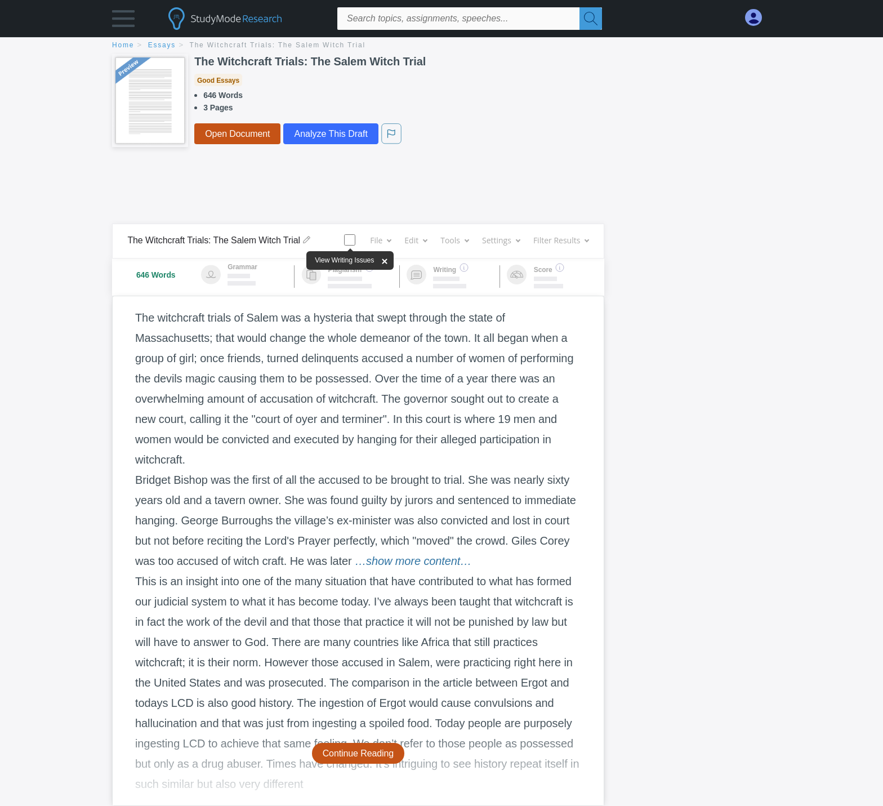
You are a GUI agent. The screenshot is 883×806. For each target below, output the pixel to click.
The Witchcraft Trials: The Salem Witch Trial (277, 45)
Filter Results (560, 240)
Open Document (237, 134)
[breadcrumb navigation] (441, 46)
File (380, 240)
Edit (415, 240)
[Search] (590, 18)
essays (162, 45)
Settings (501, 240)
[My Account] (758, 18)
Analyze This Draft (330, 134)
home (123, 45)
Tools (454, 240)
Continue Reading (358, 753)
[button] (123, 21)
